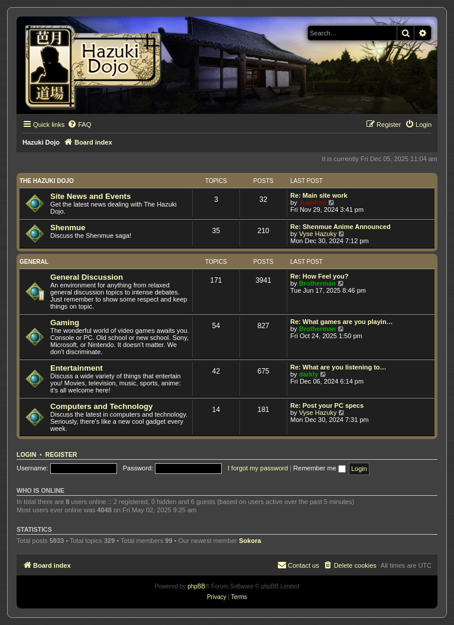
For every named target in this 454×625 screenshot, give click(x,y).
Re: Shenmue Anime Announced (340, 226)
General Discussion (86, 277)
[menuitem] (79, 124)
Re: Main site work (319, 195)
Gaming (64, 322)
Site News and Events (90, 196)
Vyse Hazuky (318, 233)
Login (26, 454)
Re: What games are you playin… (341, 321)
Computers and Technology (101, 406)
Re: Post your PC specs (327, 405)
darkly (308, 374)
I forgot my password (258, 468)
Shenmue (67, 227)
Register (61, 454)
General (34, 261)
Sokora (250, 540)
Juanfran (312, 202)
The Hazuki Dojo (47, 181)
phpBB (196, 586)
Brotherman (317, 283)
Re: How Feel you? (319, 276)
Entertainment (76, 368)
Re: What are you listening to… (338, 367)
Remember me (319, 468)
